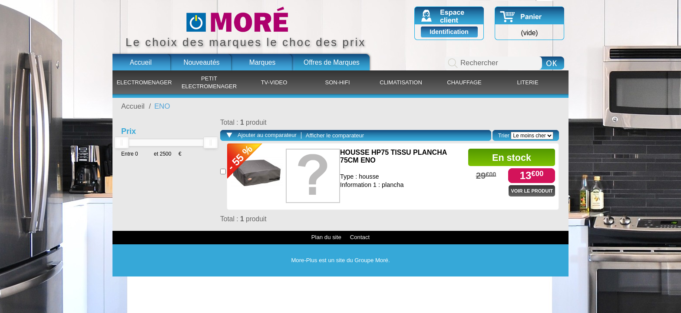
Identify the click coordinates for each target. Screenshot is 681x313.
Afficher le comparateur (335, 135)
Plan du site (326, 237)
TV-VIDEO (274, 82)
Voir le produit (532, 190)
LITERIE (527, 82)
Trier (503, 135)
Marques (262, 62)
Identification (449, 31)
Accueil (141, 62)
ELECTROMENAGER (144, 82)
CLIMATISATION (401, 82)
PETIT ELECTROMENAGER (209, 82)
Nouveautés (201, 62)
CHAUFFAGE (464, 82)
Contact (360, 237)
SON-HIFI (337, 82)
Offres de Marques (332, 62)
